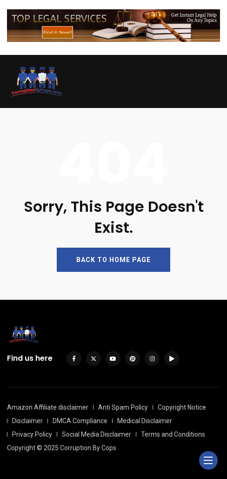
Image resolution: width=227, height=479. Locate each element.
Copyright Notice (182, 407)
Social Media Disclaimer (96, 434)
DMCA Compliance (80, 421)
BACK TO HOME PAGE (113, 259)
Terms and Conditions (173, 434)
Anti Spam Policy (123, 407)
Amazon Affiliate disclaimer (47, 407)
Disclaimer (27, 421)
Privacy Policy (32, 434)
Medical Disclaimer (144, 421)
